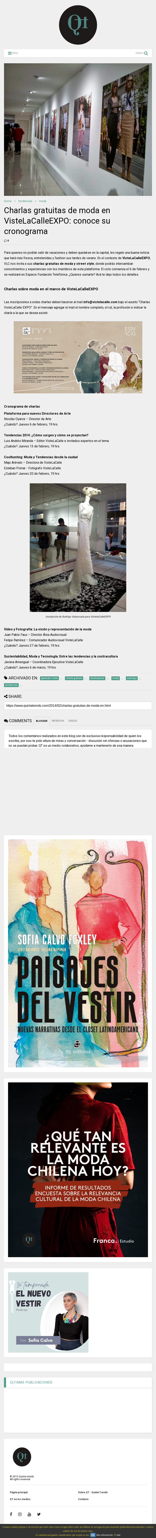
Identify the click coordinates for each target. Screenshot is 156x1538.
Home (8, 201)
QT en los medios (20, 1499)
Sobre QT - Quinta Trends (93, 1492)
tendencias (25, 201)
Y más (117, 1535)
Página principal (19, 1492)
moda (42, 201)
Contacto (83, 1499)
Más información (104, 1535)
